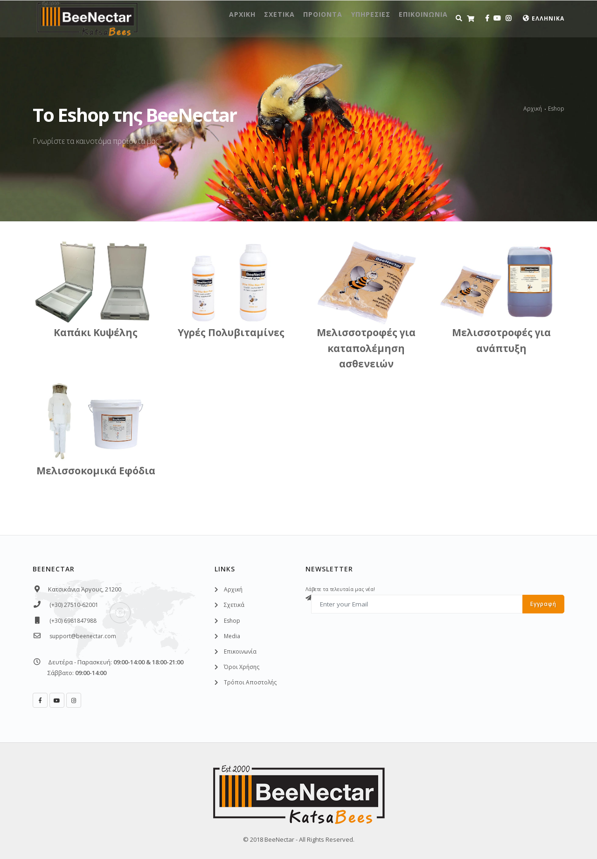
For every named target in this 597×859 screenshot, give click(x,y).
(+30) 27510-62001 (73, 605)
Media (232, 636)
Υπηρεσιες (354, 18)
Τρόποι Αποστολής (250, 682)
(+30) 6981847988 (73, 621)
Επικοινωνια (417, 18)
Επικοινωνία (240, 651)
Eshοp (232, 621)
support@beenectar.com (82, 636)
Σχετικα (243, 18)
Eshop (556, 109)
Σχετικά (234, 605)
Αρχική (532, 109)
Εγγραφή (543, 604)
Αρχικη (197, 18)
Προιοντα (296, 18)
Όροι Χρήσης (241, 667)
